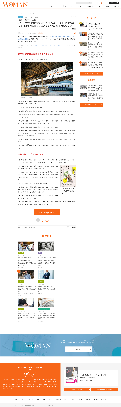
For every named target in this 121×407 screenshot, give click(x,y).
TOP (16, 399)
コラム (35, 13)
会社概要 (15, 405)
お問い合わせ (51, 405)
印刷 (74, 28)
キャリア (59, 6)
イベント (51, 6)
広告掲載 (21, 405)
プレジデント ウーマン (23, 13)
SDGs (79, 6)
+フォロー (40, 32)
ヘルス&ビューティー (90, 6)
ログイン (104, 3)
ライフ (100, 6)
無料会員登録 (114, 3)
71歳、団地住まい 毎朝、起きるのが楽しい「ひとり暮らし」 (47, 46)
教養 (66, 6)
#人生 (30, 17)
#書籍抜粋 (37, 17)
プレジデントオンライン (100, 399)
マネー (72, 6)
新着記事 (108, 6)
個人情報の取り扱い (29, 405)
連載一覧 (116, 6)
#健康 (25, 17)
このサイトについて (41, 405)
